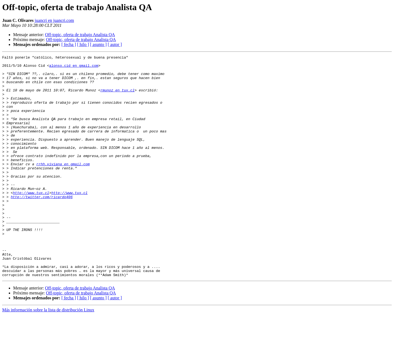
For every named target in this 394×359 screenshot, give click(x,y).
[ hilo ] (83, 44)
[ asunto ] (98, 44)
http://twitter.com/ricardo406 (42, 225)
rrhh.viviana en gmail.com (63, 186)
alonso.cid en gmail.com (73, 67)
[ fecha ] (68, 44)
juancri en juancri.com (54, 20)
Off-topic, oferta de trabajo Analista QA (80, 34)
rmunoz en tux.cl (117, 97)
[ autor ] (115, 44)
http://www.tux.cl (31, 220)
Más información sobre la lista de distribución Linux (48, 354)
